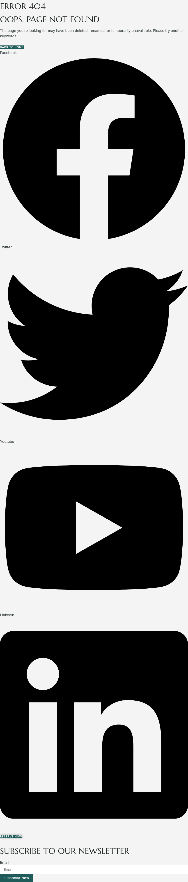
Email (4, 862)
